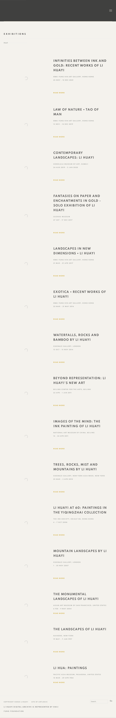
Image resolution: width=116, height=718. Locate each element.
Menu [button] (110, 11)
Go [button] (111, 701)
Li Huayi (16, 10)
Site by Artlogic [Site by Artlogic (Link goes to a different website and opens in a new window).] (39, 702)
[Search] (99, 701)
